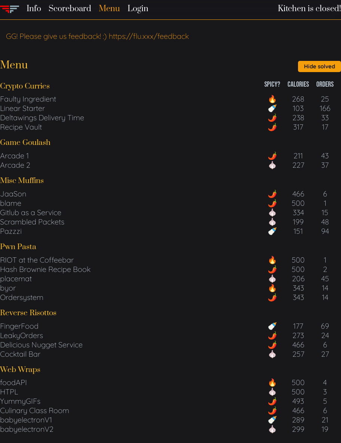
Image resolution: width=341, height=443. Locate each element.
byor (8, 287)
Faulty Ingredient (28, 98)
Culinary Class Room (34, 410)
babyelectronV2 (26, 429)
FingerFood (19, 326)
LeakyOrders (21, 335)
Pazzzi (11, 231)
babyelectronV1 (26, 419)
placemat (16, 278)
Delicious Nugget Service (41, 344)
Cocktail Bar (20, 354)
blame (10, 203)
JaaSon (13, 193)
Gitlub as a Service (30, 212)
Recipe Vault (21, 126)
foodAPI (13, 382)
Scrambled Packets (32, 221)
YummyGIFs (20, 401)
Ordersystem (21, 297)
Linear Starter (22, 108)
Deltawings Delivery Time (42, 117)
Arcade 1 (14, 155)
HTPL (9, 391)
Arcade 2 (15, 165)
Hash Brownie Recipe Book (45, 269)
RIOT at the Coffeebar (37, 259)
